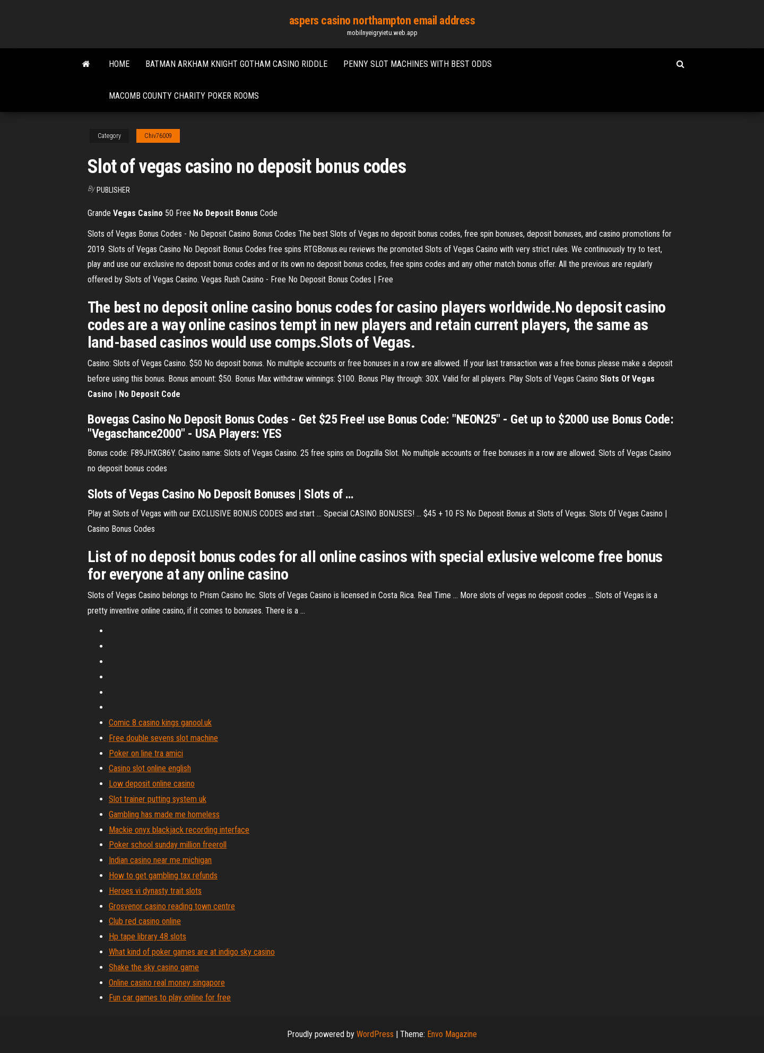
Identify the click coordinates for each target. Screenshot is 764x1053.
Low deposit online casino (152, 784)
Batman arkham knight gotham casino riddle (236, 64)
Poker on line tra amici (146, 753)
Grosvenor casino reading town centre (172, 906)
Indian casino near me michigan (160, 860)
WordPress (375, 1034)
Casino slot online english (150, 768)
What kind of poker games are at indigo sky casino (192, 952)
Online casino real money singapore (167, 983)
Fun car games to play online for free (170, 997)
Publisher (113, 190)
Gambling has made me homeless (164, 814)
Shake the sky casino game (154, 967)
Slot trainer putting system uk (157, 799)
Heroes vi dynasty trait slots (155, 891)
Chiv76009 (158, 136)
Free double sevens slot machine (163, 738)
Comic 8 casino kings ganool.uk (160, 723)
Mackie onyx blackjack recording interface (179, 830)
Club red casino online (145, 921)
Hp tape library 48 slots (147, 936)
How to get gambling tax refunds (163, 875)
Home (119, 64)
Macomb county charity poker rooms (184, 96)
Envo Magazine (452, 1034)
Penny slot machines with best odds (417, 64)
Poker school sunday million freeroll (168, 845)
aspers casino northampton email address (382, 20)
